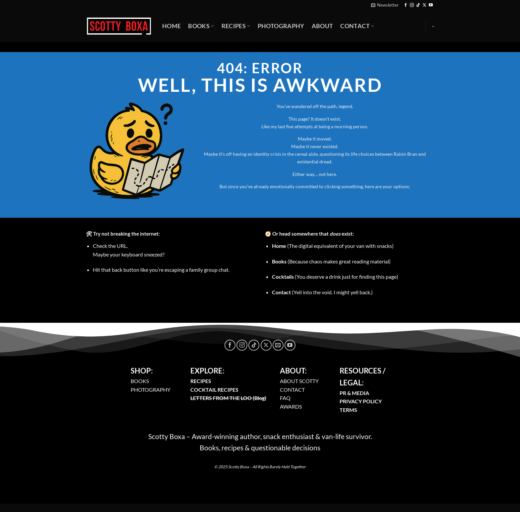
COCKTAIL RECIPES (214, 389)
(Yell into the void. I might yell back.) (322, 292)
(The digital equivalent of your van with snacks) (333, 246)
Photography (281, 26)
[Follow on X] (424, 5)
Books (201, 26)
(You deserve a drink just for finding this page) (335, 276)
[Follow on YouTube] (431, 5)
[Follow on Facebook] (406, 5)
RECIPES (200, 381)
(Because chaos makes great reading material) (331, 261)
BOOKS (140, 381)
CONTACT (292, 389)
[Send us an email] (278, 345)
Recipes (236, 26)
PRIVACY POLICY (361, 401)
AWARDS (291, 406)
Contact (357, 26)
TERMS (348, 410)
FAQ (285, 398)
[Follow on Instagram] (412, 5)
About (322, 26)
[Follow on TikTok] (418, 5)
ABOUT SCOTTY (299, 381)
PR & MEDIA (354, 393)
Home (171, 26)
